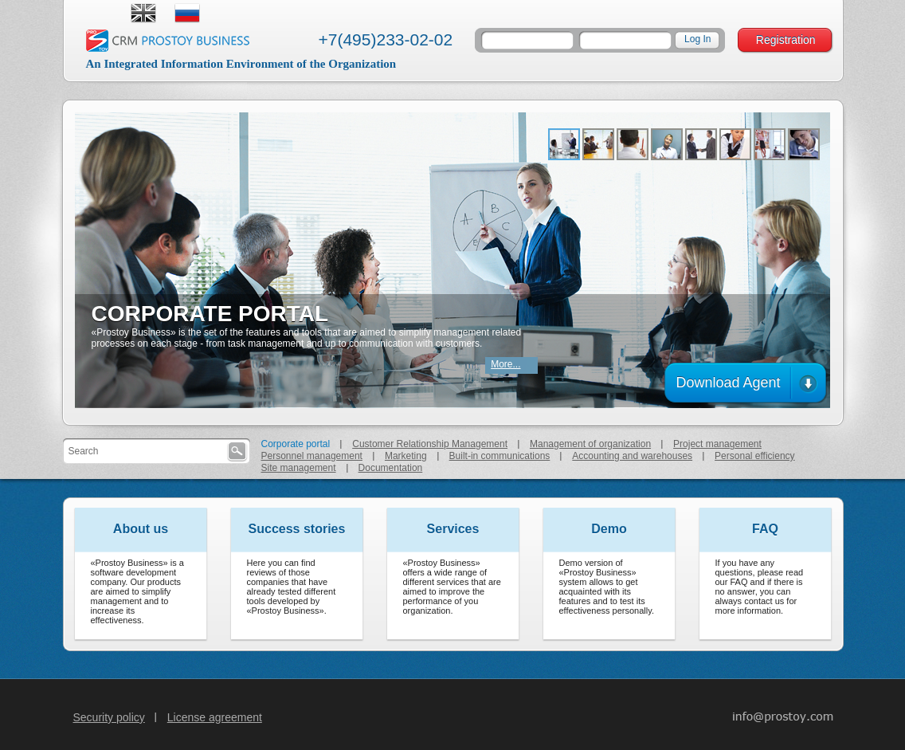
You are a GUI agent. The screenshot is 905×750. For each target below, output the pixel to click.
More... (505, 364)
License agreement (214, 717)
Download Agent (728, 383)
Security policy (109, 717)
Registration (786, 39)
